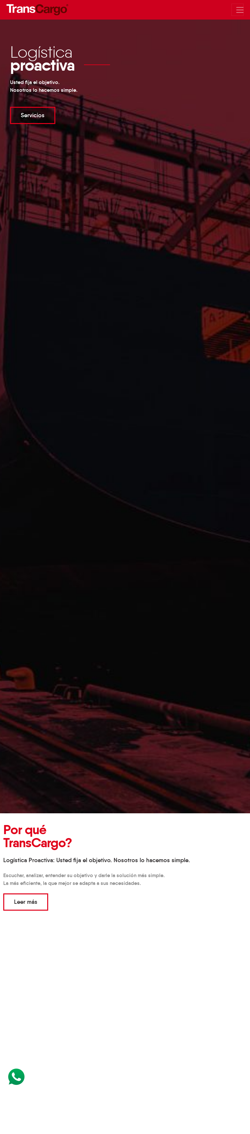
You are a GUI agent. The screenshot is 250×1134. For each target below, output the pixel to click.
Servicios (33, 115)
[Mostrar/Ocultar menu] (237, 10)
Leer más (25, 901)
